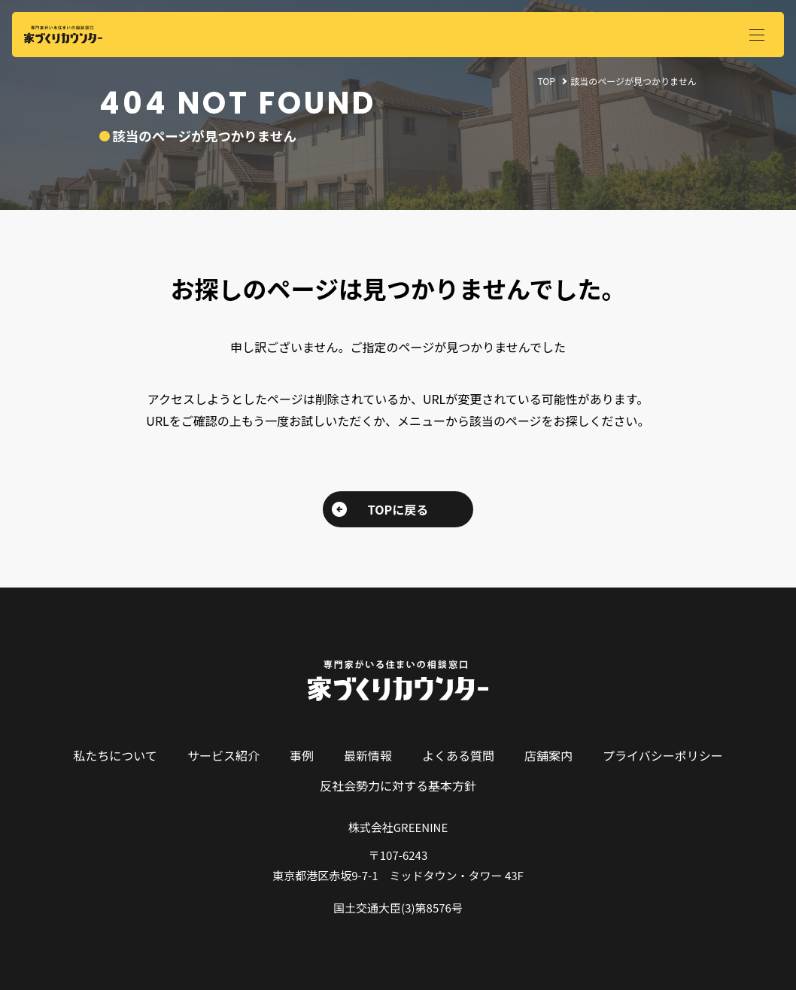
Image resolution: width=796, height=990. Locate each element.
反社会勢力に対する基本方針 (398, 785)
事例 (302, 755)
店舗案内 (548, 755)
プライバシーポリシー (663, 755)
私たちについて (115, 755)
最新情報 (368, 755)
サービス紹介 (223, 755)
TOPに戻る (398, 509)
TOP (545, 80)
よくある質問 (458, 755)
